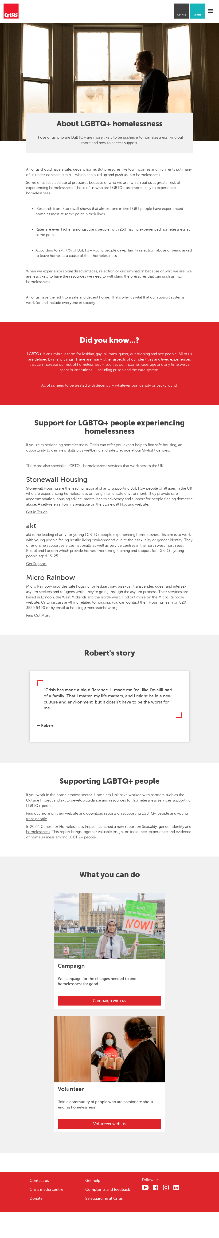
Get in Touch (36, 512)
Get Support (36, 564)
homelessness (38, 193)
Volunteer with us (109, 1124)
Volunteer (71, 1089)
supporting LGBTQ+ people (146, 813)
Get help (182, 14)
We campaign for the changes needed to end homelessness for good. (97, 981)
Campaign (71, 966)
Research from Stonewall (57, 209)
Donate (197, 14)
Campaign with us (109, 1000)
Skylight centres (155, 450)
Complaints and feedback (107, 1189)
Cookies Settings (167, 1221)
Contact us (39, 1181)
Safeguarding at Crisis (104, 1198)
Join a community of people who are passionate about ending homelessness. (105, 1104)
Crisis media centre (46, 1189)
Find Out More (38, 615)
